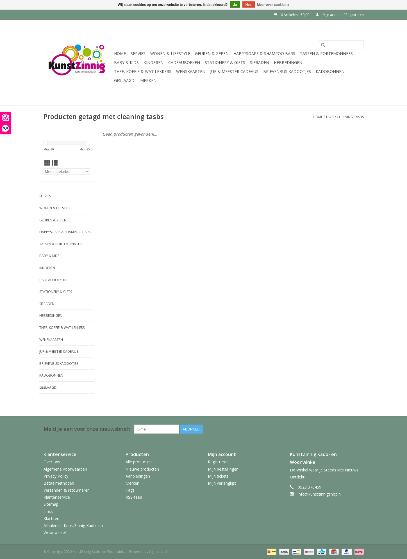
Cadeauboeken (184, 62)
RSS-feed (134, 497)
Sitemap (51, 504)
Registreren (218, 461)
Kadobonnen (330, 71)
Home (120, 53)
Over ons (52, 461)
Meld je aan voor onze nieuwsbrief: (87, 429)
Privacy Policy (56, 476)
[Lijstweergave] (55, 163)
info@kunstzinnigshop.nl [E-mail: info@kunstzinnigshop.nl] (320, 494)
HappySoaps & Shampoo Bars (264, 53)
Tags (330, 116)
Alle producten (139, 461)
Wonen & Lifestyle (170, 53)
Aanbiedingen (138, 476)
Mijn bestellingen (223, 469)
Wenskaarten (190, 71)
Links (48, 511)
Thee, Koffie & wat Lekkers (142, 71)
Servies (138, 53)
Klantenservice (57, 497)
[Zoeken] (341, 44)
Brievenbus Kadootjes (287, 71)
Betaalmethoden (59, 483)
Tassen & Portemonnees (326, 53)
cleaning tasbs (350, 116)
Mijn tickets (218, 476)
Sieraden (259, 62)
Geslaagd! (124, 80)
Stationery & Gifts (225, 62)
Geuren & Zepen (212, 53)
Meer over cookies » (273, 5)
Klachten (51, 518)
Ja (235, 5)
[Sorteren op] (67, 171)
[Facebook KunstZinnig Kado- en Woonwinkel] (359, 429)
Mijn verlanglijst (222, 483)
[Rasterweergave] (47, 163)
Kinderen (153, 62)
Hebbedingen (288, 62)
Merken (148, 80)
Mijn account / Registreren (340, 14)
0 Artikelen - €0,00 (292, 14)
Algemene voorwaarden (65, 469)
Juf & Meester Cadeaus (234, 71)
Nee (248, 5)
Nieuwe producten (142, 469)
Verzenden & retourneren (67, 490)
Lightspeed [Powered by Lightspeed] (158, 551)
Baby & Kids (126, 62)
